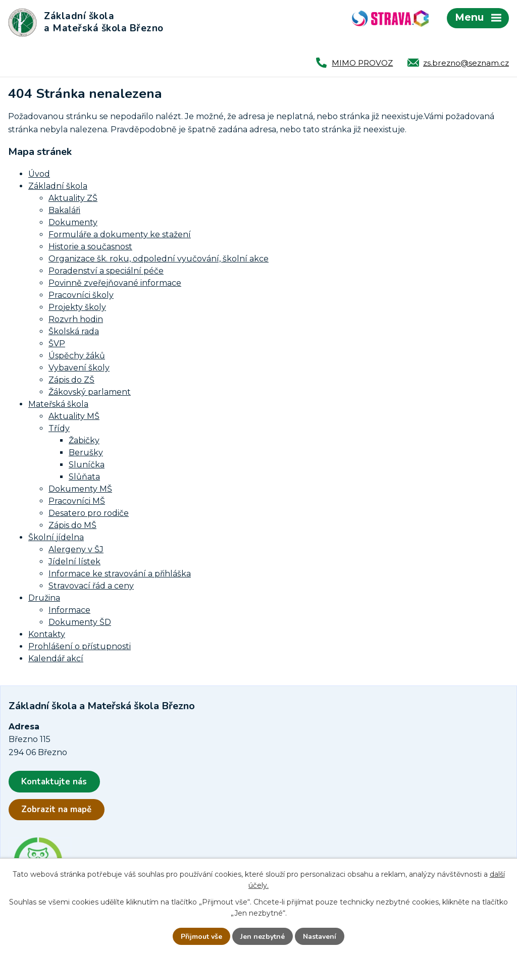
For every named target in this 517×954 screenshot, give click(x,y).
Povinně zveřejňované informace (114, 283)
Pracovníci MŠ (76, 501)
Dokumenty (72, 222)
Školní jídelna (56, 537)
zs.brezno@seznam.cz (466, 63)
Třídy (59, 428)
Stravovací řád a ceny (91, 586)
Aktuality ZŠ (72, 198)
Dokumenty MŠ (80, 489)
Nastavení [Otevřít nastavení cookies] (319, 936)
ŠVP (56, 343)
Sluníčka (87, 464)
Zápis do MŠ (72, 525)
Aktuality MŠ (73, 416)
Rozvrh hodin (75, 319)
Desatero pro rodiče (88, 513)
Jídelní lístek (74, 561)
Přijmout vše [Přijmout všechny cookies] (201, 936)
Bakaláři (64, 210)
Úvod (39, 174)
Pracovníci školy (81, 295)
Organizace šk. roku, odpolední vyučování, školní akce (158, 258)
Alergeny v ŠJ (76, 549)
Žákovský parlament (89, 392)
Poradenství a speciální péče (106, 271)
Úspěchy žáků (76, 355)
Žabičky (84, 440)
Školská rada (73, 331)
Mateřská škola (58, 404)
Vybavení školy (79, 368)
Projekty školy (77, 307)
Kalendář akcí (55, 658)
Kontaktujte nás (54, 781)
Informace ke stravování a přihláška (119, 573)
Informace (69, 610)
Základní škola (57, 186)
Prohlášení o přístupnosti (79, 646)
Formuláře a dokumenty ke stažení (119, 234)
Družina (44, 598)
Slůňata (84, 477)
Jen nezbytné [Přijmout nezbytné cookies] (262, 936)
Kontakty (46, 634)
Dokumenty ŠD (79, 622)
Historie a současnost (90, 246)
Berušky (86, 452)
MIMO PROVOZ (362, 63)
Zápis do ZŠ (71, 380)
